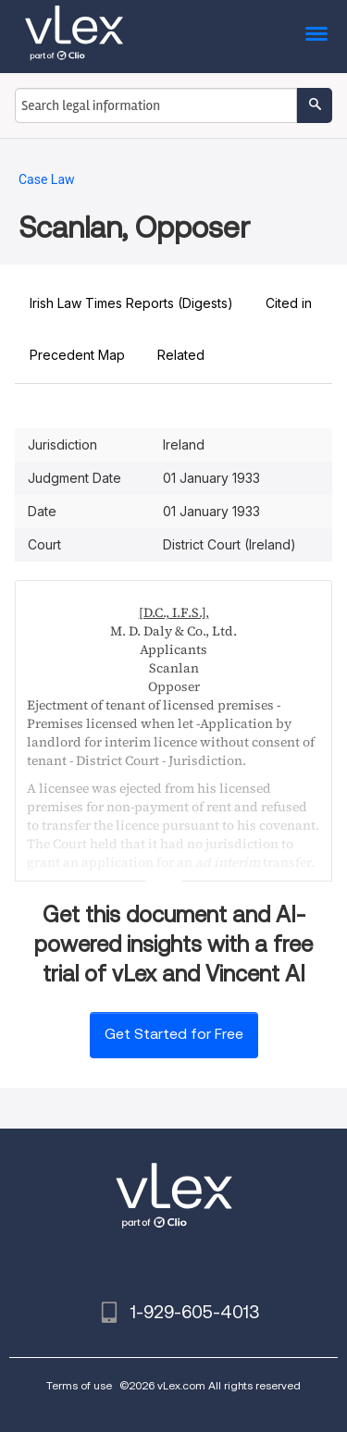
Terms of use (79, 1385)
